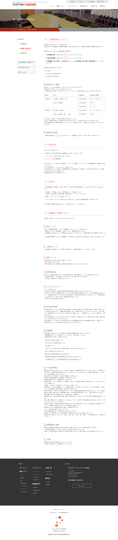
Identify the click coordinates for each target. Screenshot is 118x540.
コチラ (65, 54)
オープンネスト (36, 471)
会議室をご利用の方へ (26, 62)
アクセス (81, 1)
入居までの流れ (36, 477)
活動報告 (48, 484)
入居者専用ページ (36, 479)
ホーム (52, 6)
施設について (60, 6)
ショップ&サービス (24, 486)
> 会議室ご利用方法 (25, 48)
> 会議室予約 (23, 53)
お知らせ (73, 1)
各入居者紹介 (48, 471)
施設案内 (22, 477)
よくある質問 (90, 1)
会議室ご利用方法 (36, 490)
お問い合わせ (101, 1)
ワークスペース (72, 6)
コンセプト (22, 475)
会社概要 (48, 481)
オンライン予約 (50, 158)
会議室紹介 (35, 487)
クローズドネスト (36, 474)
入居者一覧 (93, 6)
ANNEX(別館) (23, 483)
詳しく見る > (82, 485)
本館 (21, 480)
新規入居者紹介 (49, 474)
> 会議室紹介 (23, 44)
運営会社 (102, 6)
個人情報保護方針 (63, 512)
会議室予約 (35, 493)
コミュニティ (23, 488)
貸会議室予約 (83, 6)
